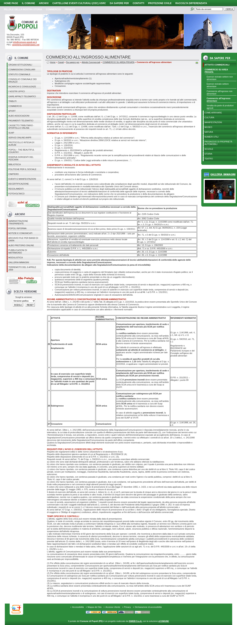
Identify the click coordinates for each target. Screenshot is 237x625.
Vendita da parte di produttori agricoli (220, 106)
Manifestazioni (213, 122)
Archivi (43, 3)
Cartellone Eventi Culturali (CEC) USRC (79, 3)
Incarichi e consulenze (22, 86)
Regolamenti (16, 189)
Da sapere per (119, 3)
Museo (208, 127)
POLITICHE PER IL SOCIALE (22, 169)
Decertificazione (18, 184)
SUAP (11, 133)
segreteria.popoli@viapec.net (25, 44)
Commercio (53, 9)
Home (53, 62)
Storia (208, 154)
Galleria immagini (18, 262)
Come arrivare (213, 112)
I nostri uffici (16, 91)
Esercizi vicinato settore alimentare (218, 85)
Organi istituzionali (20, 65)
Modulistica (15, 257)
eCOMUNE (163, 621)
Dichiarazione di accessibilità (148, 607)
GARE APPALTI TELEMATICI (22, 96)
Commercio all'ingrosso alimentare (218, 99)
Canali (61, 62)
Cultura (209, 117)
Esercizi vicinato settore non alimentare (220, 78)
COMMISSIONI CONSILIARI (21, 69)
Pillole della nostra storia (23, 9)
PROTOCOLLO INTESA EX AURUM (21, 143)
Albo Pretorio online (21, 245)
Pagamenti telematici (20, 120)
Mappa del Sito (95, 607)
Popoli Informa (17, 228)
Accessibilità (78, 607)
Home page (11, 3)
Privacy (127, 607)
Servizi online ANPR (19, 137)
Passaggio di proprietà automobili (218, 142)
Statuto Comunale (19, 74)
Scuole (209, 149)
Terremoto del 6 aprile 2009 (22, 268)
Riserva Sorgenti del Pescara (21, 158)
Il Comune (28, 3)
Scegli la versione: (23, 297)
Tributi (12, 101)
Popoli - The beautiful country (21, 151)
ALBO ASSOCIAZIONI (19, 116)
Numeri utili (212, 137)
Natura (209, 132)
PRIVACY (70, 9)
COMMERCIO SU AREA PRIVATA (216, 70)
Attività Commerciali (217, 65)
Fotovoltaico (16, 193)
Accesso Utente (112, 607)
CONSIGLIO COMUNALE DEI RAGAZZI (22, 80)
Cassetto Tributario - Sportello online (21, 126)
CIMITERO (13, 174)
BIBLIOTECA (14, 164)
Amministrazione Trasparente (18, 222)
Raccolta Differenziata (191, 3)
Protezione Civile (160, 3)
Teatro (209, 158)
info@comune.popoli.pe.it (25, 42)
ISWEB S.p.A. (135, 621)
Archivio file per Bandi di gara (23, 239)
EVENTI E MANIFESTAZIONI (22, 179)
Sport (12, 111)
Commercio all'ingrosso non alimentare (220, 92)
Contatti (138, 3)
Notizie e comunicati (20, 233)
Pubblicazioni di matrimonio (17, 251)
